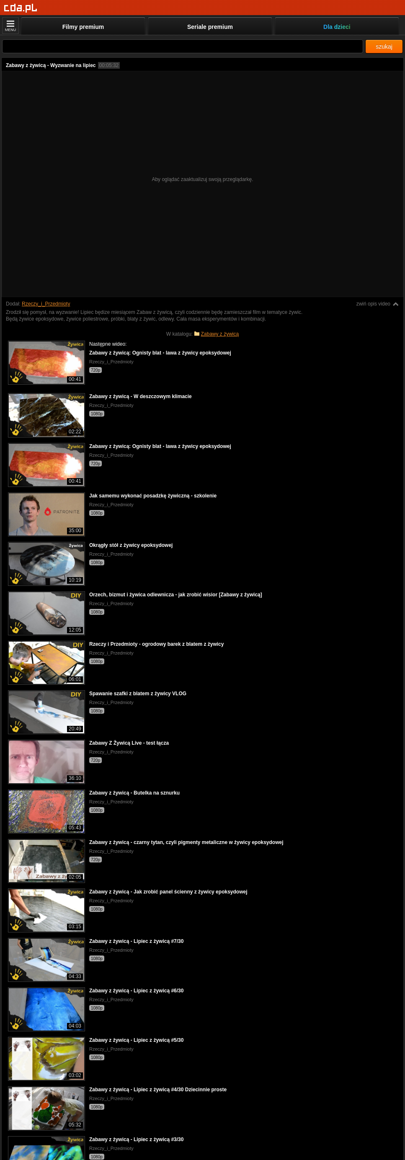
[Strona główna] (20, 8)
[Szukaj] (182, 46)
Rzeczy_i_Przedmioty (46, 304)
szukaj (384, 46)
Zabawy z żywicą (220, 334)
